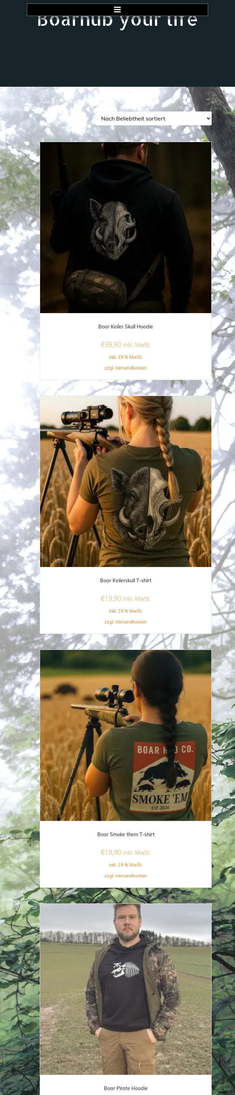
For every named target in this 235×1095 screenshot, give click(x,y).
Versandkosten (131, 368)
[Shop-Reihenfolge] (153, 118)
